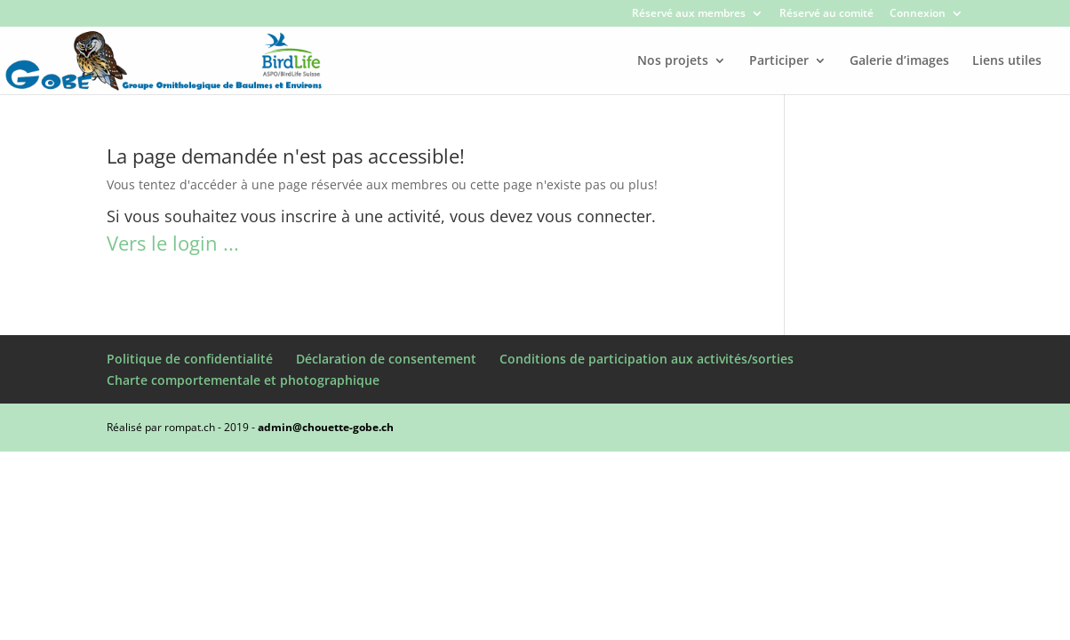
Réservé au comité (826, 14)
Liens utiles (1007, 61)
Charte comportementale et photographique (243, 380)
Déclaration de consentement (386, 358)
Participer (779, 61)
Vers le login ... (173, 242)
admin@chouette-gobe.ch (326, 427)
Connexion (918, 14)
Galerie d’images (899, 61)
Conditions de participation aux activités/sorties (646, 358)
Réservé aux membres (689, 14)
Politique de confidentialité (190, 358)
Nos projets (672, 61)
